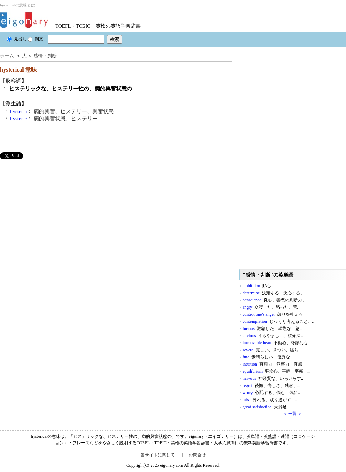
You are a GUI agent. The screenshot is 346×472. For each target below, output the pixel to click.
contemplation (278, 321)
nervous (273, 378)
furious (272, 328)
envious (273, 335)
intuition (272, 364)
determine (275, 292)
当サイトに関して (158, 454)
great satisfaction (265, 406)
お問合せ (197, 454)
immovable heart (275, 342)
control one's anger (273, 314)
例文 (35, 38)
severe (272, 349)
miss (270, 399)
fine (269, 357)
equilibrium (276, 371)
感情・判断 (45, 55)
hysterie (18, 118)
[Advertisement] (53, 209)
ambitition (257, 285)
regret (271, 385)
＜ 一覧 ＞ (292, 413)
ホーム (7, 55)
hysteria (18, 111)
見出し (17, 38)
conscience (276, 300)
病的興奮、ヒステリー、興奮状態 (74, 111)
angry (271, 307)
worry (271, 392)
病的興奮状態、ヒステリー (66, 118)
